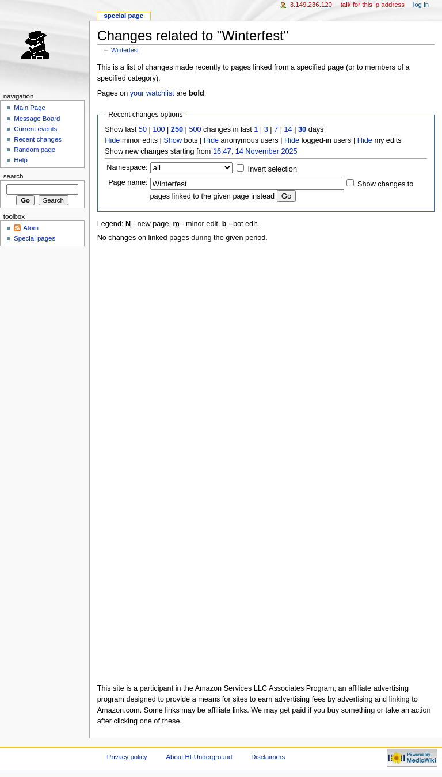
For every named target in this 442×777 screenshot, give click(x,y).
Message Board (37, 118)
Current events (35, 128)
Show (172, 140)
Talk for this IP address (373, 4)
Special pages (34, 238)
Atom (31, 227)
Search (13, 176)
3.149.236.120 (311, 4)
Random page (34, 149)
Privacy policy (127, 756)
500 (195, 129)
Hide (112, 140)
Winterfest (125, 50)
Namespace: (126, 167)
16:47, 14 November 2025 (255, 151)
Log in (421, 4)
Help (21, 160)
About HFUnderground (199, 756)
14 (288, 129)
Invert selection (272, 169)
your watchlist (152, 93)
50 (143, 129)
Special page (123, 15)
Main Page (29, 107)
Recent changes (38, 139)
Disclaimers (268, 756)
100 (159, 129)
